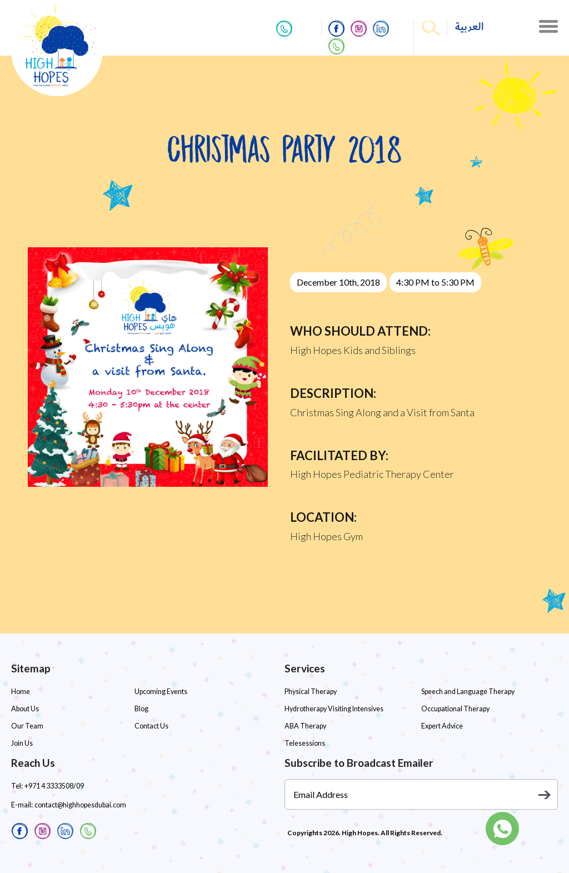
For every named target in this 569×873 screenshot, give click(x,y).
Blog (141, 709)
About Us (24, 709)
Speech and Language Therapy (465, 691)
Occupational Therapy (453, 709)
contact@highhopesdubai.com (79, 805)
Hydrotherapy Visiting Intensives (333, 709)
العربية (469, 27)
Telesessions (304, 743)
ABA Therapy (303, 726)
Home (20, 691)
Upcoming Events (160, 691)
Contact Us (150, 726)
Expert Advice (441, 726)
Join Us (22, 743)
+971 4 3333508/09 (53, 786)
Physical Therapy (309, 691)
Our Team (26, 726)
